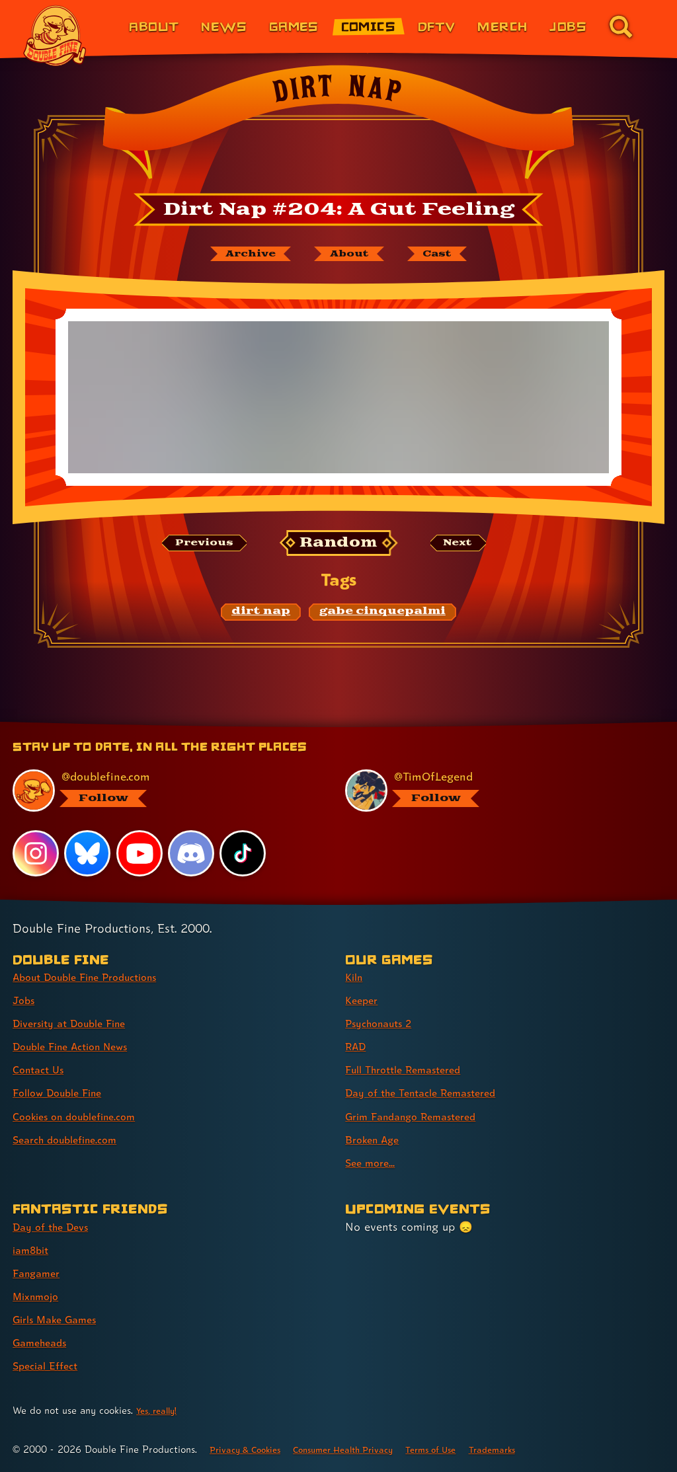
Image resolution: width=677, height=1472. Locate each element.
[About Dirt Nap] (349, 255)
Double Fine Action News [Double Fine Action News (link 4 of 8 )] (79, 1046)
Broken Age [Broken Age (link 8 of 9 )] (376, 1139)
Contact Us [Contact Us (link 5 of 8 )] (41, 1070)
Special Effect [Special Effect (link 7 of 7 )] (49, 1365)
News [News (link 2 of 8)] (224, 26)
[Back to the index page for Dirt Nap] (338, 126)
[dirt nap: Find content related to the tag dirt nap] (261, 614)
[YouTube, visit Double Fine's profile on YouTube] (140, 853)
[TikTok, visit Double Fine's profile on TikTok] (244, 853)
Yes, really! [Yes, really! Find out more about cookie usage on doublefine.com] (160, 1410)
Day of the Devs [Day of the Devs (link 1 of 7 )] (55, 1226)
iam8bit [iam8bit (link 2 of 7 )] (33, 1250)
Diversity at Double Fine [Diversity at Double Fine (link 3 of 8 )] (77, 1023)
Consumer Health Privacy (362, 1449)
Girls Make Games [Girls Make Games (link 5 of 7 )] (60, 1319)
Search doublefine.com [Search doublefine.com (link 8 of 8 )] (72, 1139)
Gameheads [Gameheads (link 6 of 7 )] (43, 1342)
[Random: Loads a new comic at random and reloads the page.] (339, 546)
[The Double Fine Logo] (55, 35)
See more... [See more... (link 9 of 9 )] (372, 1162)
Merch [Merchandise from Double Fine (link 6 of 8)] (502, 26)
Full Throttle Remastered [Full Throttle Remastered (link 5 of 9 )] (411, 1070)
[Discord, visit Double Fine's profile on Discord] (192, 853)
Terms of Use (463, 1449)
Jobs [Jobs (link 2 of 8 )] (25, 1000)
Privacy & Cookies (251, 1449)
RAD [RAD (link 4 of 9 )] (357, 1046)
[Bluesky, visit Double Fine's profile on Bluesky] (88, 853)
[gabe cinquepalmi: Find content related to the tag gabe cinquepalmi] (382, 614)
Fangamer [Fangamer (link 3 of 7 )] (39, 1273)
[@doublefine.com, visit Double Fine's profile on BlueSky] (164, 790)
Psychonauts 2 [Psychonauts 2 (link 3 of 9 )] (383, 1023)
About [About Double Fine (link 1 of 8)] (154, 26)
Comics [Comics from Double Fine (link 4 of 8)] (368, 26)
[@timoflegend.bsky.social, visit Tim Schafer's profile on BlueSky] (496, 790)
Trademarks (532, 1449)
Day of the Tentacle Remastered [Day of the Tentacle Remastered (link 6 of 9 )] (430, 1093)
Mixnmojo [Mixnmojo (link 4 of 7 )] (39, 1296)
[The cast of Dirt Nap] (448, 255)
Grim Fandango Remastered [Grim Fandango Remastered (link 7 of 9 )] (419, 1116)
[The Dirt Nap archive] (240, 255)
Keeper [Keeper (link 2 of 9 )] (363, 1000)
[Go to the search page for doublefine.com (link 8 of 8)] (621, 26)
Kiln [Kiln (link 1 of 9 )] (355, 977)
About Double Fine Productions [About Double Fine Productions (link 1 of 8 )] (96, 977)
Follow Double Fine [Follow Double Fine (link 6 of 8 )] (63, 1093)
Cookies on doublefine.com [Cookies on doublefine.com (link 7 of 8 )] (83, 1116)
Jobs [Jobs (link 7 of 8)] (567, 26)
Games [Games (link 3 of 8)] (294, 26)
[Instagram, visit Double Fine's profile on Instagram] (36, 853)
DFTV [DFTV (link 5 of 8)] (437, 26)
